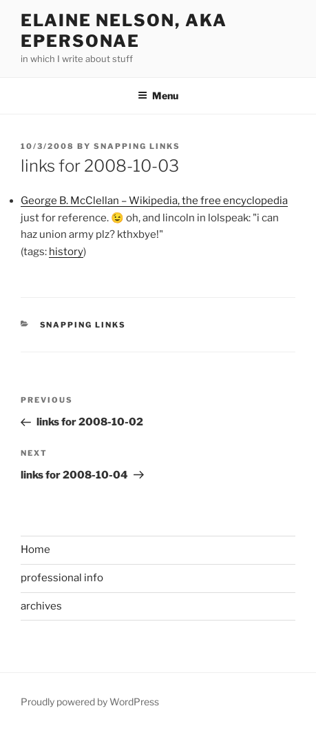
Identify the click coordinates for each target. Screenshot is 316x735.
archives (41, 606)
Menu (158, 95)
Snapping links (83, 325)
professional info (62, 578)
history (66, 251)
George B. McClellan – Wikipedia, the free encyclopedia (154, 200)
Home (35, 549)
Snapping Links (137, 146)
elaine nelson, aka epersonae (124, 30)
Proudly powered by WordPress (90, 701)
